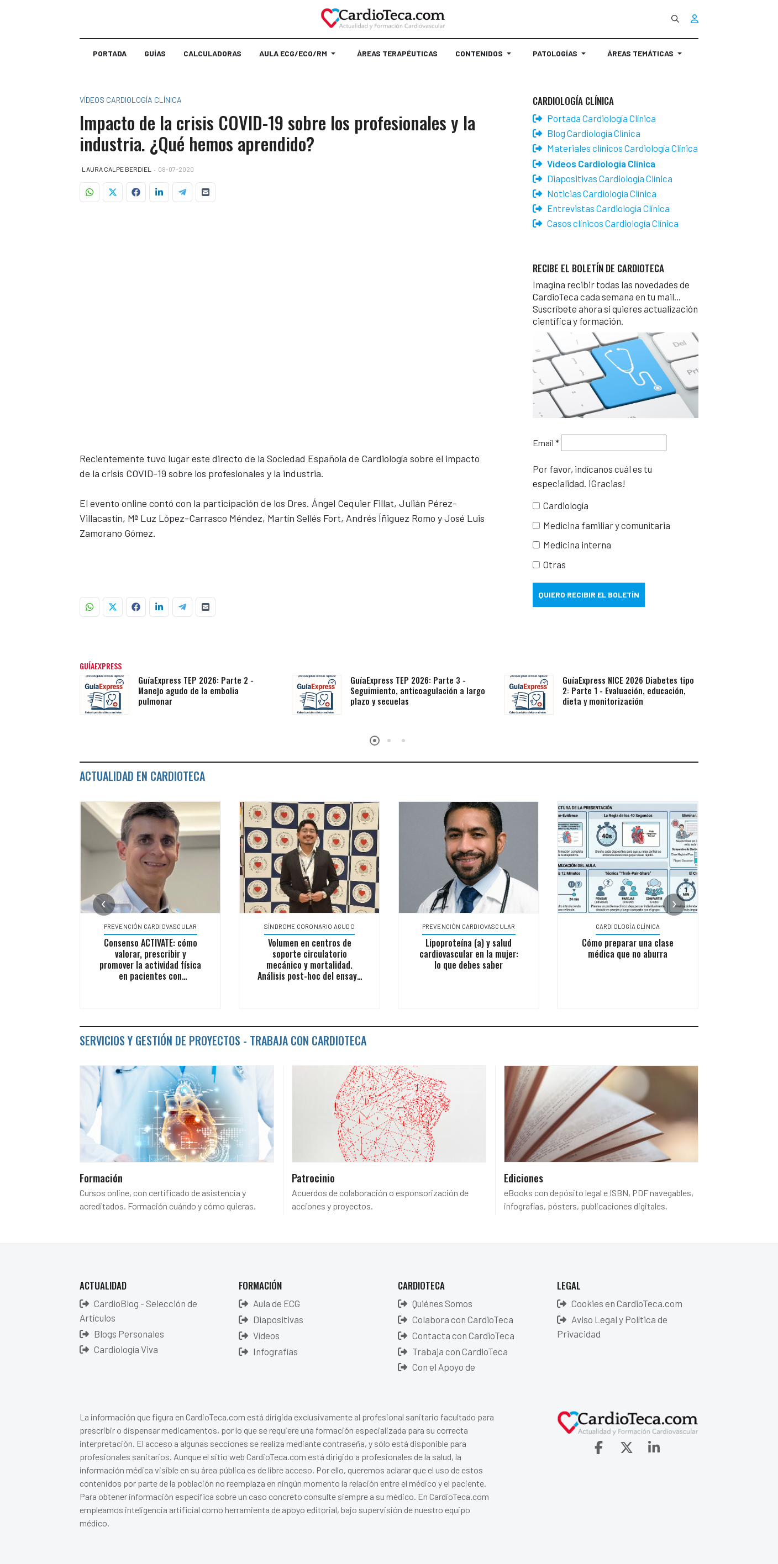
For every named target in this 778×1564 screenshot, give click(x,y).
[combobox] (675, 19)
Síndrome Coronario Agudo (311, 926)
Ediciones (523, 1177)
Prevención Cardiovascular (152, 926)
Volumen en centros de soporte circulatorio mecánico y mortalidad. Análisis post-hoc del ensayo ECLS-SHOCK (312, 965)
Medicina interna (577, 544)
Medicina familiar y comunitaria (606, 525)
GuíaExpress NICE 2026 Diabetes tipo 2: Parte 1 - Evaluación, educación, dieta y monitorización (628, 690)
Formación (101, 1177)
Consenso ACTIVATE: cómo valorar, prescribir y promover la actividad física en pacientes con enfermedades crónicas (152, 965)
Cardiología (565, 505)
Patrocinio (313, 1177)
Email (546, 442)
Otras (554, 564)
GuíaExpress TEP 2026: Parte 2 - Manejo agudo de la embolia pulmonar (196, 690)
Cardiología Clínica (629, 926)
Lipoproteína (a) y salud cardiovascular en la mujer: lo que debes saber (470, 953)
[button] (299, 58)
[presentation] (104, 905)
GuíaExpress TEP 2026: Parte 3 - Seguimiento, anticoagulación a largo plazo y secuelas (417, 690)
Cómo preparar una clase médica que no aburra (630, 948)
